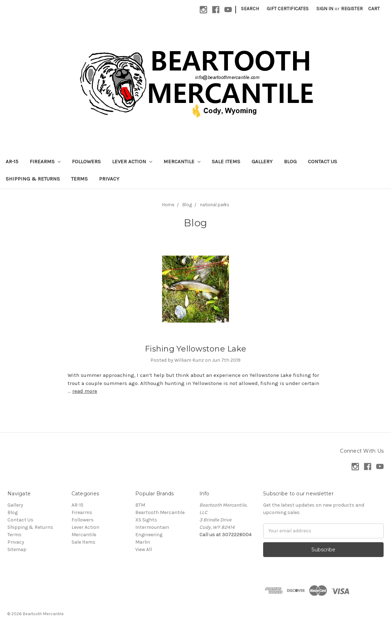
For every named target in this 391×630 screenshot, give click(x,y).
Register (352, 9)
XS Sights (146, 520)
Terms (79, 179)
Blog (290, 161)
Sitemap (16, 549)
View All (143, 549)
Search (250, 9)
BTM (140, 505)
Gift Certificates (288, 9)
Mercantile (181, 161)
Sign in (324, 9)
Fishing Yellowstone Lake (195, 349)
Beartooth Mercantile (160, 512)
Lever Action (132, 161)
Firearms (45, 161)
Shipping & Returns (33, 179)
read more (84, 391)
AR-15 (12, 161)
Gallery (262, 161)
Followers (86, 161)
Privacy (109, 179)
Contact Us (322, 161)
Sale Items (226, 161)
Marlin (142, 542)
